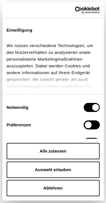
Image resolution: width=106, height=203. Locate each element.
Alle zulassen (53, 151)
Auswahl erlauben (53, 169)
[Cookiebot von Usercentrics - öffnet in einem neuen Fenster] (75, 10)
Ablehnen (52, 188)
